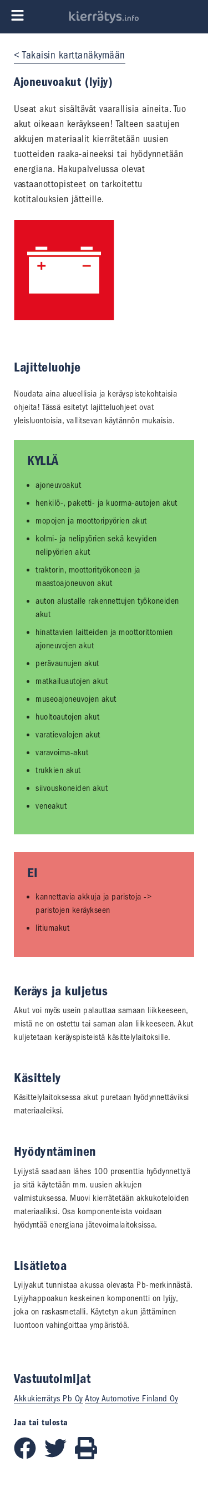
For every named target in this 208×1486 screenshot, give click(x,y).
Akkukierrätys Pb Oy (48, 1399)
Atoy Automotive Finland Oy (131, 1399)
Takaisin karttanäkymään (73, 55)
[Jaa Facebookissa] (29, 1456)
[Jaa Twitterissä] (59, 1456)
